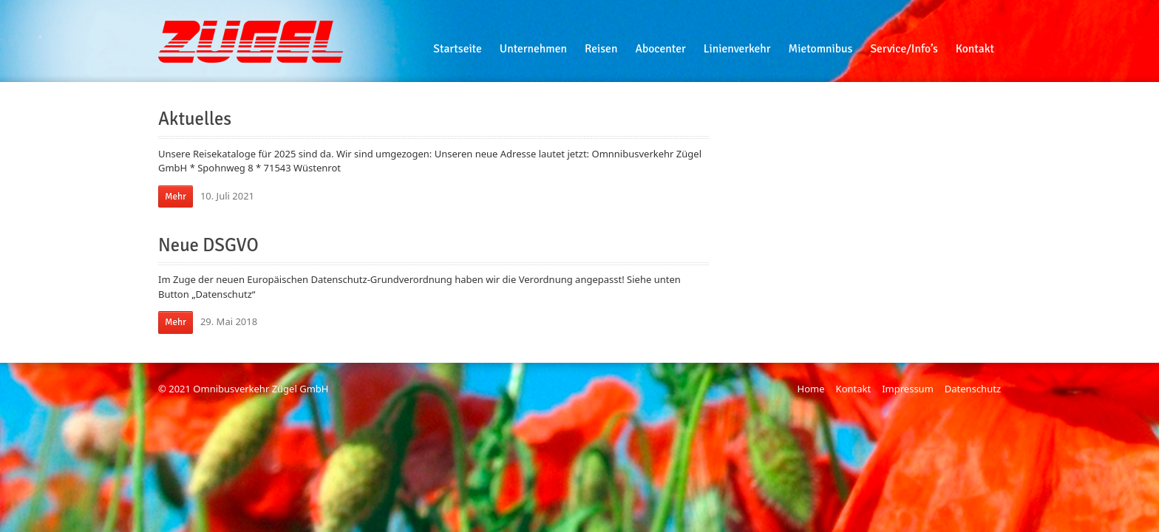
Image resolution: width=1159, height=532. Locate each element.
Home (811, 388)
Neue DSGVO (208, 245)
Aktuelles (194, 119)
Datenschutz (973, 388)
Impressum (908, 388)
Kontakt (853, 388)
